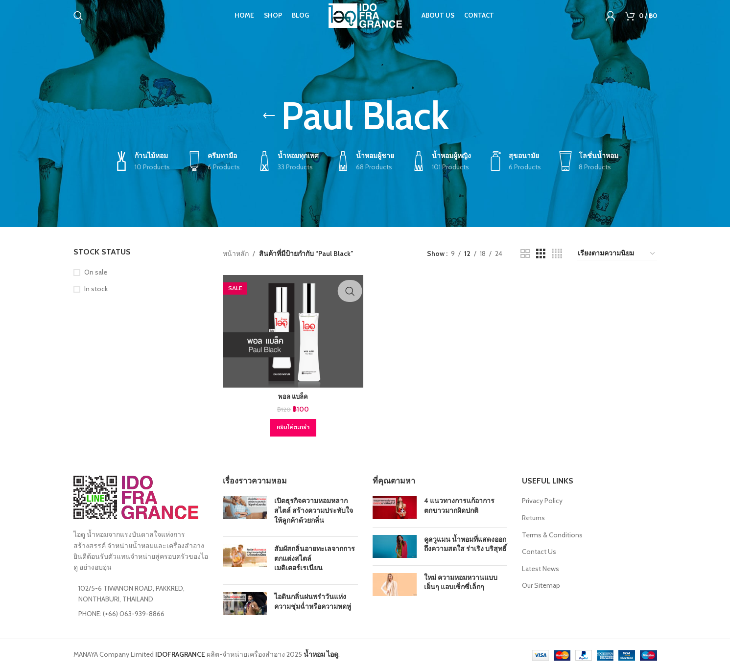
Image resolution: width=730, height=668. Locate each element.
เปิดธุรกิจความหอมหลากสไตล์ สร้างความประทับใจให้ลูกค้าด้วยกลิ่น (313, 508)
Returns (533, 515)
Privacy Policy (542, 498)
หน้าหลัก (236, 253)
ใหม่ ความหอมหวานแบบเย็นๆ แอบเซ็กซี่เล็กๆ (460, 580)
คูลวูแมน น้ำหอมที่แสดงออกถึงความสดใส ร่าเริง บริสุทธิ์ (465, 541)
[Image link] (135, 494)
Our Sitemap (541, 583)
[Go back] (269, 116)
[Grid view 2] (525, 254)
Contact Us (539, 549)
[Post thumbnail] (245, 510)
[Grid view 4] (557, 254)
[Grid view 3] (540, 254)
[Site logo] (365, 21)
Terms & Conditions (552, 532)
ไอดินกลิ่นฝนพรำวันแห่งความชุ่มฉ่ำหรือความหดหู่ (312, 599)
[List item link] (141, 611)
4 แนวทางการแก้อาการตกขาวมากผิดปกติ (459, 503)
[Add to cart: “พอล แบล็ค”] (292, 426)
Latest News (540, 566)
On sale (95, 272)
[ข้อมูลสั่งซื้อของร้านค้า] (617, 253)
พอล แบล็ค (292, 394)
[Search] (78, 22)
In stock (96, 288)
